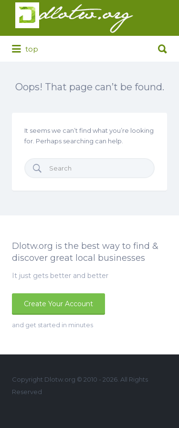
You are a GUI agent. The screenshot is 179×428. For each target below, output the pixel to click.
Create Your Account (58, 304)
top (25, 49)
